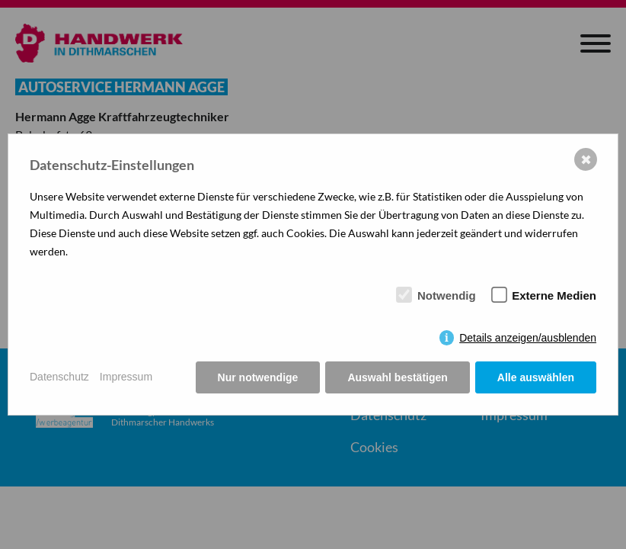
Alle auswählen (535, 377)
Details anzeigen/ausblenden (527, 338)
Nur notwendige (258, 377)
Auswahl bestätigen (397, 377)
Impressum (126, 377)
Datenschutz (59, 377)
